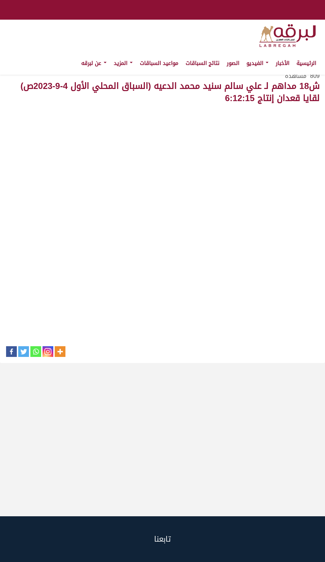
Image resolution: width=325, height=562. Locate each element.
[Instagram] (48, 351)
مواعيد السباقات (159, 63)
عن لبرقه (94, 63)
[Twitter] (23, 351)
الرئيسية (306, 63)
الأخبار (282, 63)
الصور (233, 63)
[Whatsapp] (35, 351)
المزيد (123, 63)
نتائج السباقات (203, 63)
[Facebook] (11, 351)
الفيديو (257, 63)
